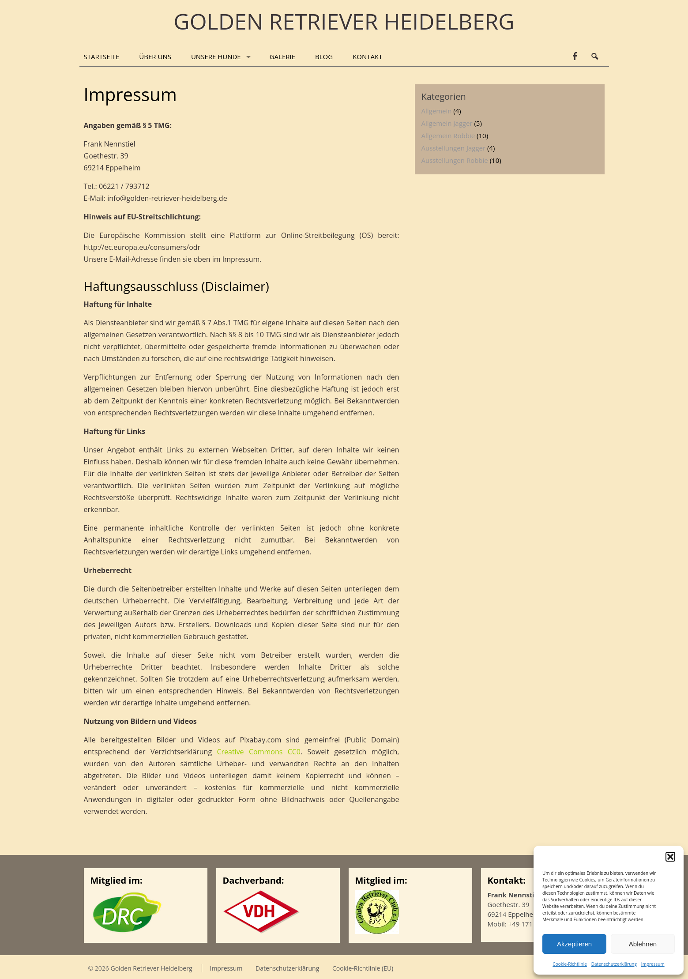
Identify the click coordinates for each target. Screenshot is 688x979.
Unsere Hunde (216, 56)
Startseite (102, 56)
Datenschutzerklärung (614, 964)
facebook (575, 56)
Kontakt (367, 56)
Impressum (653, 964)
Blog (324, 56)
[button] (670, 856)
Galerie (282, 56)
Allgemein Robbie (448, 135)
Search (595, 56)
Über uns (155, 56)
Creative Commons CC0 (259, 752)
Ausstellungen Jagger (453, 147)
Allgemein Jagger (447, 123)
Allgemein (436, 110)
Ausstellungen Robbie (454, 160)
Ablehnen (643, 944)
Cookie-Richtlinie (569, 964)
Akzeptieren (574, 944)
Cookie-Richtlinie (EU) (362, 968)
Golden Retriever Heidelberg (151, 968)
